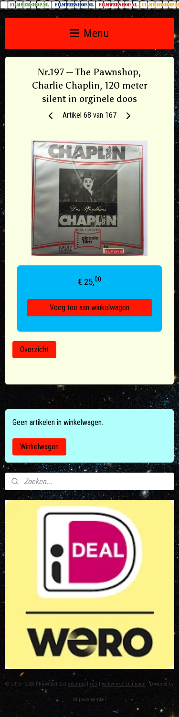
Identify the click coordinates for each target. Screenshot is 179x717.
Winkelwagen (39, 446)
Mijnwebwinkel (89, 700)
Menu (89, 33)
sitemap (76, 684)
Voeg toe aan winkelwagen (89, 307)
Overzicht (34, 349)
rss (93, 684)
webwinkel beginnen (124, 684)
